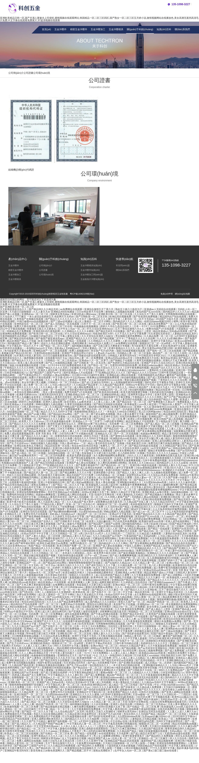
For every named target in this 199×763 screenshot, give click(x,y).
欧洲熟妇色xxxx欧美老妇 (124, 438)
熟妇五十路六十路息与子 (129, 309)
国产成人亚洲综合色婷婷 (89, 467)
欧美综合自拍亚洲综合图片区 (98, 558)
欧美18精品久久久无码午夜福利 (154, 436)
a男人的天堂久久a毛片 (91, 533)
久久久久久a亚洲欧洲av (170, 338)
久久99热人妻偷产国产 (117, 497)
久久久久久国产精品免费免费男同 (65, 602)
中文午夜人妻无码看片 (62, 653)
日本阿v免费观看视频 (122, 516)
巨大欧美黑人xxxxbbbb (147, 655)
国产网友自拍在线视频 (21, 338)
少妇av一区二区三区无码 (115, 719)
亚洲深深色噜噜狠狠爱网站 (31, 492)
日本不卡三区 (105, 541)
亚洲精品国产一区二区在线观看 (50, 350)
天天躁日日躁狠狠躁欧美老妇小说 (90, 550)
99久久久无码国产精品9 (13, 558)
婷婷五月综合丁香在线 (96, 436)
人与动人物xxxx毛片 (61, 385)
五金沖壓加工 (98, 29)
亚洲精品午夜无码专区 (16, 750)
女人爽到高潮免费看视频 (160, 658)
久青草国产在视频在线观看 (29, 319)
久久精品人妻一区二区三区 (106, 702)
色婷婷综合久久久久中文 (23, 370)
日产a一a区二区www (96, 555)
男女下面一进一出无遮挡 (18, 389)
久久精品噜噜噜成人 (179, 355)
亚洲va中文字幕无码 (120, 514)
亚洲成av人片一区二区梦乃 (94, 360)
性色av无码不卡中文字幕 (35, 533)
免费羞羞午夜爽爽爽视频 (133, 485)
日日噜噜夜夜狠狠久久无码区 (166, 458)
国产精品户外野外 (183, 531)
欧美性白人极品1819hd (87, 397)
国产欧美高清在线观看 (106, 392)
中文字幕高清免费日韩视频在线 (120, 723)
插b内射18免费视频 (99, 407)
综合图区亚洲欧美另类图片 (97, 606)
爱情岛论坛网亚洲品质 (99, 604)
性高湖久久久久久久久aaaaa (162, 453)
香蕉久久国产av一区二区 (132, 602)
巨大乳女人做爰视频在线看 (29, 575)
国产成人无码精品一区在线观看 (62, 324)
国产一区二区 (81, 414)
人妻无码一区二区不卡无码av (138, 319)
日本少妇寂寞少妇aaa (156, 524)
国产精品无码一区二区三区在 (98, 409)
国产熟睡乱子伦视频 (121, 360)
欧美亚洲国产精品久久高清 (122, 692)
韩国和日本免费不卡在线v (182, 653)
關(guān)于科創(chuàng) (140, 29)
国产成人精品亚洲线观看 (132, 528)
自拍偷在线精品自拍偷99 (20, 441)
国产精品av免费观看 (35, 431)
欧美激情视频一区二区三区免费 (36, 570)
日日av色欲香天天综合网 (90, 311)
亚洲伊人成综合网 (48, 370)
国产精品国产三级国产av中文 (46, 372)
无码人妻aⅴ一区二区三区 (148, 477)
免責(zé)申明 (171, 294)
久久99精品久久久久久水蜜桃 (78, 331)
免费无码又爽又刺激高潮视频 (164, 443)
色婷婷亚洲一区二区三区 (128, 570)
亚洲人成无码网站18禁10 (166, 441)
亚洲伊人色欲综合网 (121, 704)
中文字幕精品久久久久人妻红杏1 (94, 460)
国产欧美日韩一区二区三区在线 (129, 324)
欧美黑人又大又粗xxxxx (32, 421)
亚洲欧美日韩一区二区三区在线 (115, 314)
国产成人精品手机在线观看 (79, 528)
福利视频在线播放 (82, 346)
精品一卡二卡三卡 (60, 709)
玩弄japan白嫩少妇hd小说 (156, 716)
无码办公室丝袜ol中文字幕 (80, 682)
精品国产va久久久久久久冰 (166, 367)
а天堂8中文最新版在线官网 (116, 694)
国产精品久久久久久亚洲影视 (141, 589)
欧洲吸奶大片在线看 (174, 470)
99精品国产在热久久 (42, 521)
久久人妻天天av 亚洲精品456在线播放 (54, 311)
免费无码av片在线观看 (73, 604)
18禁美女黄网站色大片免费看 (110, 670)
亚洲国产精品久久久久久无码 (82, 338)
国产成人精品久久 (22, 723)
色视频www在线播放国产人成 (17, 463)
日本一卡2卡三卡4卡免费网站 (150, 326)
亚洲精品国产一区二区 (161, 416)
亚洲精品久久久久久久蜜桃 (15, 548)
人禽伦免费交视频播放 (84, 706)
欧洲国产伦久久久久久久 (48, 621)
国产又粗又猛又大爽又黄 (30, 680)
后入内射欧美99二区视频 (131, 453)
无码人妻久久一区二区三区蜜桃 (153, 541)
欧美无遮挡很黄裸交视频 (134, 392)
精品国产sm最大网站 (35, 414)
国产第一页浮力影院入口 (140, 623)
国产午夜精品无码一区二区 (114, 548)
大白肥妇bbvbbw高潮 (155, 482)
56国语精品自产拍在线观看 (15, 719)
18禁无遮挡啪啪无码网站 (25, 477)
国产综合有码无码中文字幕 (22, 497)
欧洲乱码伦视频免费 (120, 316)
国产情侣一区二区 (98, 365)
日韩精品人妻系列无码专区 (122, 355)
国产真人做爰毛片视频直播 (72, 524)
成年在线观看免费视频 (77, 614)
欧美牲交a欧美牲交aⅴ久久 (62, 424)
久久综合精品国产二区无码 (70, 711)
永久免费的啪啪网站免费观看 (109, 455)
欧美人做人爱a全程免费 (31, 363)
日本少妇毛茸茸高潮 (83, 623)
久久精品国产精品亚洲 (21, 665)
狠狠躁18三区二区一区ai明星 (155, 343)
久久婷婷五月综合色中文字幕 (25, 487)
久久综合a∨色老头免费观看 (163, 475)
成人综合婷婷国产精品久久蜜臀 (161, 399)
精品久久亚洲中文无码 (106, 416)
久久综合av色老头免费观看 (55, 636)
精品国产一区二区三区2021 (92, 514)
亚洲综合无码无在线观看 (34, 511)
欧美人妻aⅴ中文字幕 (47, 587)
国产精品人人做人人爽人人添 (133, 472)
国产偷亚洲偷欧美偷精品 (37, 448)
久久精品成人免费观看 (149, 533)
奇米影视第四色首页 (141, 504)
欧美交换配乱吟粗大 (74, 572)
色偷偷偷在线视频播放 (86, 326)
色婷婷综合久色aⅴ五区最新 (53, 577)
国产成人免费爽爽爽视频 (123, 555)
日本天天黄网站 (66, 428)
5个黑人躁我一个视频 (143, 743)
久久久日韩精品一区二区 (64, 533)
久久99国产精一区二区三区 (131, 558)
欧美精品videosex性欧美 (96, 580)
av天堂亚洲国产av (161, 448)
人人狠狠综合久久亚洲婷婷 (56, 592)
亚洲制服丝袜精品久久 (129, 482)
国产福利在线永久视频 (142, 599)
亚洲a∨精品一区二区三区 (27, 470)
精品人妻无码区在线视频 (128, 399)
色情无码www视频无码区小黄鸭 (161, 321)
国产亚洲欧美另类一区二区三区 (17, 307)
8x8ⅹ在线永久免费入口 (101, 343)
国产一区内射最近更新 (127, 409)
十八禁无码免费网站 (107, 680)
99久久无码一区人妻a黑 (109, 509)
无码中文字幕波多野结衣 (169, 721)
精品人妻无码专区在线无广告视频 (106, 443)
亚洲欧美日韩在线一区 (53, 477)
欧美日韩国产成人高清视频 (169, 419)
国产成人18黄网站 (173, 575)
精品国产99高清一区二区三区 (163, 602)
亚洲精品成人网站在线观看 (121, 375)
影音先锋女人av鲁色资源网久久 (48, 750)
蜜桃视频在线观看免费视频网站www (158, 489)
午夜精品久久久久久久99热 (19, 367)
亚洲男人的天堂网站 (64, 699)
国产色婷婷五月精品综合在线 (124, 363)
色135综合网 (130, 650)
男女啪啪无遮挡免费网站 (129, 336)
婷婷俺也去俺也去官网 (146, 631)
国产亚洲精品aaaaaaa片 (27, 528)
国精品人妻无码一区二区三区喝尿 (166, 526)
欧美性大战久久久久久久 (71, 565)
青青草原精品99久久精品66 (180, 728)
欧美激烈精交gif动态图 (53, 560)
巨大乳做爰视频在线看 (58, 421)
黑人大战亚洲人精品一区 (51, 502)
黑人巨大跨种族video (150, 411)
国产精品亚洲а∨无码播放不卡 (110, 441)
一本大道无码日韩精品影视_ (126, 665)
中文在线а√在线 (119, 721)
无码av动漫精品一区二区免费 (132, 726)
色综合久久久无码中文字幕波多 (91, 438)
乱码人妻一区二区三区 (124, 738)
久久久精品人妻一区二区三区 (56, 387)
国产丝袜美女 (128, 687)
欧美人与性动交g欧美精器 (120, 697)
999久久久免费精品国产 (37, 641)
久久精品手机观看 (53, 528)
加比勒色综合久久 (99, 665)
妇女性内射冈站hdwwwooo (183, 460)
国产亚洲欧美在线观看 (131, 663)
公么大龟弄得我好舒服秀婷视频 (170, 509)
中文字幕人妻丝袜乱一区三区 (99, 370)
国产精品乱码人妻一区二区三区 (41, 472)
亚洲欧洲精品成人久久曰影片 (23, 660)
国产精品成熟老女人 (97, 516)
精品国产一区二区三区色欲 (172, 714)
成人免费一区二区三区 (35, 385)
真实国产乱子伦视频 (12, 580)
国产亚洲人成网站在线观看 (176, 692)
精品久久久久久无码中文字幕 (57, 411)
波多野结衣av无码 (137, 475)
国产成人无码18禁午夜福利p (62, 697)
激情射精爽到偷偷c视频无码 (172, 599)
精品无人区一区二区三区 (68, 580)
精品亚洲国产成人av (68, 541)
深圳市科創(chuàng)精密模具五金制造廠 (24, 8)
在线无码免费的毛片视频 (133, 416)
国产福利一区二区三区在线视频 (164, 350)
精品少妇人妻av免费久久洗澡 (83, 631)
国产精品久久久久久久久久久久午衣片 (66, 319)
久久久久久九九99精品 (184, 541)
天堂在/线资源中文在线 (173, 346)
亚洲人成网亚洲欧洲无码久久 (47, 719)
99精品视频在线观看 (30, 531)
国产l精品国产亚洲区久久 (177, 548)
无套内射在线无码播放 (161, 392)
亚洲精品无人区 (104, 433)
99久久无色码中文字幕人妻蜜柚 (48, 416)
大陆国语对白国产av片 (184, 545)
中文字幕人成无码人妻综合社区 (148, 487)
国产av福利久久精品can (118, 563)
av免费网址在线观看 (71, 309)
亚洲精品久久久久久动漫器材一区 (165, 553)
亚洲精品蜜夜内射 (31, 550)
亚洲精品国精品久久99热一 (24, 560)
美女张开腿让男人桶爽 (34, 382)
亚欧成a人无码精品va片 (67, 348)
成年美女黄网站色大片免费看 (130, 450)
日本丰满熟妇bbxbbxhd (94, 431)
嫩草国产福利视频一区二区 (181, 375)
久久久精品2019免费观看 (62, 745)
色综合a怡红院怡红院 (175, 411)
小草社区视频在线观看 (136, 748)
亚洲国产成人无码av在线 (25, 538)
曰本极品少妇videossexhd (131, 370)
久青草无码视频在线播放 (147, 360)
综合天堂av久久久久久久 (109, 367)
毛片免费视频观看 (70, 409)
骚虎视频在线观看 (34, 358)
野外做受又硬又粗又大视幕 (19, 589)
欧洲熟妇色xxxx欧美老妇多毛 (182, 628)
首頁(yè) (46, 29)
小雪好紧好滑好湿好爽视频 (82, 389)
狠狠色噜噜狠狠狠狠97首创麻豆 (86, 563)
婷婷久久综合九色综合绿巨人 (116, 326)
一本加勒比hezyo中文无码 (38, 348)
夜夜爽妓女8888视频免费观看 (103, 377)
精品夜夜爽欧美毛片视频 (176, 597)
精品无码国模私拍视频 (97, 619)
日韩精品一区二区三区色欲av (61, 360)
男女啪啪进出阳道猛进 (68, 558)
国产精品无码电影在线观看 (108, 404)
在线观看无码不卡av (56, 358)
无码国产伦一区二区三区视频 (54, 623)
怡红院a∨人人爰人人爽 (46, 409)
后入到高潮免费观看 (186, 416)
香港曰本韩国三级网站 (117, 470)
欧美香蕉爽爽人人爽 (79, 582)
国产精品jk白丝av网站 (60, 414)
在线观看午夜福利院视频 (23, 482)
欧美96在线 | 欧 (99, 577)
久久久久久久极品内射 (78, 538)
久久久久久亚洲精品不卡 (78, 736)
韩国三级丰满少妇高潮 (181, 648)
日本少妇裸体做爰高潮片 (32, 426)
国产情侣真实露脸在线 (83, 458)
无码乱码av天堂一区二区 (174, 699)
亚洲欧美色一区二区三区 (21, 682)
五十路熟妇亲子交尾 (167, 421)
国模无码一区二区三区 (12, 428)
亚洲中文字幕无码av (162, 341)
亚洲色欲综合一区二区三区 (29, 324)
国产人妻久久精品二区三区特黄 (43, 536)
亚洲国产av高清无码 (183, 528)
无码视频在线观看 (84, 680)
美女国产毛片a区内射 (103, 350)
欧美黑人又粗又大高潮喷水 (101, 711)
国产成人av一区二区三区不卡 (149, 511)
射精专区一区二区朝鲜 (131, 680)
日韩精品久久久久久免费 (59, 438)
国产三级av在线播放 (61, 321)
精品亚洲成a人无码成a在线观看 (170, 331)
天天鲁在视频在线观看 (110, 636)
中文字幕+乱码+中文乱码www (69, 377)
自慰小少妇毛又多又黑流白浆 (59, 741)
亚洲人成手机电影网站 (177, 521)
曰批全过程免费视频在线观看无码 (61, 531)
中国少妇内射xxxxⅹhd (173, 684)
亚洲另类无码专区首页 (51, 394)
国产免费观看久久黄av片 (162, 402)
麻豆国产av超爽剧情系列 (23, 455)
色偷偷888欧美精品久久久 (88, 411)
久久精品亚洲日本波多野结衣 (81, 714)
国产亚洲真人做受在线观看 (83, 611)
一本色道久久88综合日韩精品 (121, 411)
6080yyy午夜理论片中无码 (140, 385)
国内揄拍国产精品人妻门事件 (23, 343)
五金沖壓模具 (116, 29)
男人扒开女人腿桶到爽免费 (163, 485)
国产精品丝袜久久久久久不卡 (68, 450)
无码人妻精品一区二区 (94, 348)
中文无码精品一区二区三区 (70, 570)
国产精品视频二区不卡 (112, 338)
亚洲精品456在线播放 (38, 450)
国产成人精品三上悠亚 (139, 331)
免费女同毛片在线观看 (35, 514)
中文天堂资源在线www (171, 667)
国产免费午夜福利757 (88, 465)
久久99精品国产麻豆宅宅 (174, 446)
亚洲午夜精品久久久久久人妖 (124, 348)
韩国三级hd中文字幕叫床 (137, 509)
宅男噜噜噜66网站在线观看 (180, 314)
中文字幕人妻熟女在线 (67, 336)
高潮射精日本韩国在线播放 (107, 621)
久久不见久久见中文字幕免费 (131, 333)
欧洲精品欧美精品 (41, 643)
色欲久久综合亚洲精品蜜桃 (56, 343)
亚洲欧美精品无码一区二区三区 (82, 394)
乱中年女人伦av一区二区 (72, 328)
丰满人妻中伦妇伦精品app (179, 550)
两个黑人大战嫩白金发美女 (26, 397)
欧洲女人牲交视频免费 (140, 419)
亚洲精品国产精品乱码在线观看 (129, 580)
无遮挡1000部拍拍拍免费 (124, 365)
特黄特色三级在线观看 (182, 506)
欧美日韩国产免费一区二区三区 (74, 545)
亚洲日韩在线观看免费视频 (157, 499)
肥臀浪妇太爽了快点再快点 (93, 424)
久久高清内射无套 (82, 419)
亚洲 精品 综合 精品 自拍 (67, 606)
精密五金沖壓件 (78, 29)
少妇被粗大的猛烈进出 (41, 336)
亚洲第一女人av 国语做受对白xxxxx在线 (101, 380)
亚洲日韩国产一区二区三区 (29, 694)
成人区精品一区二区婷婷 (46, 567)
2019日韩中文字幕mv (184, 716)
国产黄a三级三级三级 (33, 697)
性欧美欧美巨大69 (103, 333)
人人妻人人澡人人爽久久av (38, 645)
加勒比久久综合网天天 (81, 575)
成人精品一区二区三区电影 (123, 684)
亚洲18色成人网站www (84, 314)
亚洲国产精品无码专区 (132, 614)
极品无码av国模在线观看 (13, 377)
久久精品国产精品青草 (86, 385)
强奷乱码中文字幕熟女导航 (159, 382)
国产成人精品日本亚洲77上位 (146, 733)
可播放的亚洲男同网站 (104, 538)
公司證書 (28, 73)
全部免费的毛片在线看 (125, 531)
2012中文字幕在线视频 (13, 328)
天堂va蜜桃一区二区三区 (146, 694)
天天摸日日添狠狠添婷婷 (163, 726)
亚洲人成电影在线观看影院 (94, 728)
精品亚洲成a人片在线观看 (140, 421)
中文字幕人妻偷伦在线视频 (62, 728)
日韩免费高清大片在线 (146, 358)
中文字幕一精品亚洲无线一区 (116, 480)
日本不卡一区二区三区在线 (96, 324)
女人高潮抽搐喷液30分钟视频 (127, 382)
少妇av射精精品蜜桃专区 (149, 467)
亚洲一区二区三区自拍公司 (81, 504)
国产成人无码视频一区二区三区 (86, 497)
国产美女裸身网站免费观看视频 (154, 431)
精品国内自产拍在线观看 (173, 316)
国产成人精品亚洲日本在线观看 (83, 489)
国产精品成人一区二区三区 (31, 728)
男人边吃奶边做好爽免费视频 (145, 519)
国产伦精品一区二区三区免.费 (109, 419)
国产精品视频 (190, 350)
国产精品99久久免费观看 (99, 450)
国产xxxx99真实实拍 (58, 597)
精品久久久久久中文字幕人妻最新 (129, 638)
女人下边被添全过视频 (74, 738)
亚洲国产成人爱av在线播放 (81, 463)
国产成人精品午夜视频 (12, 450)
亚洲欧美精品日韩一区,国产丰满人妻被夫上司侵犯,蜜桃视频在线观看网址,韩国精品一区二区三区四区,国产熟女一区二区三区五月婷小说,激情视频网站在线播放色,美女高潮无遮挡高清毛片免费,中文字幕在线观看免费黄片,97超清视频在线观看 (99, 303)
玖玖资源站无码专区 (159, 333)
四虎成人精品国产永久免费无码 (29, 675)
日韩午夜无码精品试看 (171, 372)
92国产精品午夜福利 (180, 524)
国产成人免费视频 (175, 650)
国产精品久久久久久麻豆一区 (54, 419)
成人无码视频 (104, 682)
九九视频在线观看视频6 (164, 472)
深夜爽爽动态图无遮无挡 (169, 455)
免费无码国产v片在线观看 (160, 328)
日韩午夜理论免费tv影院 (155, 584)
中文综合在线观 (13, 385)
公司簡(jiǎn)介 (16, 73)
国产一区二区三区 (36, 480)
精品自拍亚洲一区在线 (168, 389)
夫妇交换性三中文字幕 (36, 709)
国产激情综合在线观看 (122, 436)
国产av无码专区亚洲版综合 (153, 648)
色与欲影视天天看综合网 (145, 346)
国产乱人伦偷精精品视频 (59, 363)
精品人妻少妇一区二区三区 (15, 521)
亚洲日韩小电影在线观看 (151, 428)
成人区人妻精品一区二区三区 (59, 460)
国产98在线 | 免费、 (32, 519)
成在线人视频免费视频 (150, 650)
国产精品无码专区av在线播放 (118, 660)
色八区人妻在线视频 (160, 565)
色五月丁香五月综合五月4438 (181, 426)
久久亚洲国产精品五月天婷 (26, 460)
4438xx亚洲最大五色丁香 (96, 492)
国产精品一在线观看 (75, 341)
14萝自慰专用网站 (114, 421)
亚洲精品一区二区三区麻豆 (39, 628)
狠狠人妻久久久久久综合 (13, 609)
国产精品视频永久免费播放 (160, 494)
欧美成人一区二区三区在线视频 (21, 733)
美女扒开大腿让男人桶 (151, 438)
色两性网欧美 (79, 343)
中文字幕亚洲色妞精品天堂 (84, 672)
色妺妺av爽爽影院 (150, 433)
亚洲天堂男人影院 (164, 394)
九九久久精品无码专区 (162, 502)
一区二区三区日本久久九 (114, 387)
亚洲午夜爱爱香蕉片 (133, 736)
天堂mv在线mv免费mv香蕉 (96, 531)
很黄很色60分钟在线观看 (69, 436)
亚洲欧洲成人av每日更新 (156, 492)
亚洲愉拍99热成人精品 (114, 394)
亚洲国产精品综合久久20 (147, 514)
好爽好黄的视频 (18, 541)
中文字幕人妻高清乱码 (115, 709)
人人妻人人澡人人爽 (104, 402)
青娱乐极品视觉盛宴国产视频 (140, 380)
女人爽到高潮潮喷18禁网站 (113, 463)
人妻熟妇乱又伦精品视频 (160, 370)
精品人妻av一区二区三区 (176, 626)
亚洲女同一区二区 (36, 597)
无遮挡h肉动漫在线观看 (47, 353)
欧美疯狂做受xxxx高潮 (151, 521)
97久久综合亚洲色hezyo (100, 328)
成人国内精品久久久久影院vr (101, 602)
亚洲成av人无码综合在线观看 (160, 309)
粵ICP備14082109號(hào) (86, 294)
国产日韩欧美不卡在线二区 (70, 521)
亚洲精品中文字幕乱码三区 (91, 692)
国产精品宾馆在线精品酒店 (15, 485)
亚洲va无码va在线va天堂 (119, 358)
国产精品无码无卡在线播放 (110, 331)
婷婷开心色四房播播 (30, 402)
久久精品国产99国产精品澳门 (49, 723)
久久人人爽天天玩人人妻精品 (61, 380)
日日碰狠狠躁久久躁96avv (32, 467)
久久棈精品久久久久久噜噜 (144, 672)
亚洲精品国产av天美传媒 (25, 672)
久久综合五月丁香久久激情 (149, 314)
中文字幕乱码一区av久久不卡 (23, 346)
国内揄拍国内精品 (132, 524)
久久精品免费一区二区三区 (159, 336)
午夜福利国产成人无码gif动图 (140, 536)
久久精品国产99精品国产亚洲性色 (68, 407)
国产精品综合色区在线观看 (181, 543)
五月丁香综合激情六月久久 (130, 328)
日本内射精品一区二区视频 (110, 475)
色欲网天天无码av (11, 645)
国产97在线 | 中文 (14, 597)
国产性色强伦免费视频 (145, 316)
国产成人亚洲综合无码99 (95, 382)
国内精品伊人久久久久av (176, 311)
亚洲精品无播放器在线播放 (50, 665)
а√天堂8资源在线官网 (150, 619)
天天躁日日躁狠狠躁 (20, 311)
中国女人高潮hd (133, 545)
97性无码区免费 (21, 416)
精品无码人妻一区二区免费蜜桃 (86, 358)
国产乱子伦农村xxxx (81, 441)
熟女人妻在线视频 (53, 392)
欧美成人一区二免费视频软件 (175, 719)
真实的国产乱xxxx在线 (148, 311)
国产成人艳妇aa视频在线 (80, 482)
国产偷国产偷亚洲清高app (50, 338)
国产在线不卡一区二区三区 (106, 592)
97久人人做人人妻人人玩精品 (129, 658)
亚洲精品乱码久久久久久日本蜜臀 (149, 506)
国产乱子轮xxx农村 (46, 589)
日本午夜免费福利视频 (137, 367)
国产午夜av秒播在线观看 (104, 614)
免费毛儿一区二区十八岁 (114, 446)
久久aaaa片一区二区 (172, 516)
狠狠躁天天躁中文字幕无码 (169, 504)
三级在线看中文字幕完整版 (116, 397)
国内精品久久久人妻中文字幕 (105, 319)
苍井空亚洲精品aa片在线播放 (64, 492)
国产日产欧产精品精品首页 (179, 397)
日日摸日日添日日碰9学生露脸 (88, 375)
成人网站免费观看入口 (86, 387)
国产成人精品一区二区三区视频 (162, 424)
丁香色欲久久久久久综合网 (141, 338)
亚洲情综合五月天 (67, 655)
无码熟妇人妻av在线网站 (56, 375)
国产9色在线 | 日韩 (29, 592)
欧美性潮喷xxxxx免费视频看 (157, 409)
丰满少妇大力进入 (160, 387)
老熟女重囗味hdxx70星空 (78, 616)
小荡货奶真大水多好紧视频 (121, 745)
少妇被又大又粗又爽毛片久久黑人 (39, 526)
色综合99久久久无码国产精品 (140, 714)
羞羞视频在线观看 (79, 577)
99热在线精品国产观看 (185, 448)
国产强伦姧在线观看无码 (135, 633)
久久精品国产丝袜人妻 (79, 416)
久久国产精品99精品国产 (42, 541)
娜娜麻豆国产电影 (117, 519)
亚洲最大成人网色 (186, 606)
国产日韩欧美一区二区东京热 (92, 316)
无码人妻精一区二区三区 (147, 597)
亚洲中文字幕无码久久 (136, 458)
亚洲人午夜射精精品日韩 (51, 482)
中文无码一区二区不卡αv (42, 565)
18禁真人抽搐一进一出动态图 (49, 389)
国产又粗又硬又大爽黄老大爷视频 (111, 346)
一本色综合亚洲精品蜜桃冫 (27, 392)
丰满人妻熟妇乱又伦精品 (130, 494)
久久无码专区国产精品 (117, 506)
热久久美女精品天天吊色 (90, 594)
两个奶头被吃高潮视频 (103, 414)
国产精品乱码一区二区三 (115, 465)
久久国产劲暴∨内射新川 (176, 477)
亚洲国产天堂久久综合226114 (157, 363)
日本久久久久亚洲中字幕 (56, 550)
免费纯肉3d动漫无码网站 (20, 494)
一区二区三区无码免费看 (52, 455)
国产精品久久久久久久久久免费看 (27, 424)
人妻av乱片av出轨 (105, 353)
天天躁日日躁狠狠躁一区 (181, 326)
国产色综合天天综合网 (38, 399)
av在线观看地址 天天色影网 (114, 733)
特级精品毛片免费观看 (19, 331)
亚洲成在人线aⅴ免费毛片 (80, 509)
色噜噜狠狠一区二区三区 (25, 677)
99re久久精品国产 (139, 387)
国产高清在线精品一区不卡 (150, 660)
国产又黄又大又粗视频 (60, 426)
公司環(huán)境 (41, 73)
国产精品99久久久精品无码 (44, 309)
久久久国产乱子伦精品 (106, 616)
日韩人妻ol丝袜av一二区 (34, 407)
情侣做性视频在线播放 (133, 377)
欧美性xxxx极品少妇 (183, 697)
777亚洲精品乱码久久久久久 (110, 372)
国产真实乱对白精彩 (139, 441)
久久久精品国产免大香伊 (80, 502)
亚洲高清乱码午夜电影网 (46, 331)
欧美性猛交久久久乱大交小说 (83, 560)
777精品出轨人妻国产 (170, 404)
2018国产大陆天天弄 (167, 319)
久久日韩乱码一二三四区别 (120, 533)
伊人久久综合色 (178, 738)
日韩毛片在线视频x (149, 692)
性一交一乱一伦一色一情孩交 (74, 589)
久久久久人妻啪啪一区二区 (126, 499)
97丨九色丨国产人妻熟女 (18, 409)
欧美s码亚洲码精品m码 (94, 684)
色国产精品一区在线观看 (42, 545)
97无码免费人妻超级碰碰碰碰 (28, 438)
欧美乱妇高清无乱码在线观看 (143, 677)
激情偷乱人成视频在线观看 (120, 311)
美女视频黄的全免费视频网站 (182, 604)
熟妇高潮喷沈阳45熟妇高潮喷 (73, 648)
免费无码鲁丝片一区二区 (83, 543)
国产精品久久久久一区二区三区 (119, 489)
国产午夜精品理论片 (30, 375)
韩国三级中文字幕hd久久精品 (16, 726)
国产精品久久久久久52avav (142, 372)
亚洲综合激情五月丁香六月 (99, 309)
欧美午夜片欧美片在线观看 (22, 502)
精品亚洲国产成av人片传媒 (22, 341)
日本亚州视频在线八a (16, 372)
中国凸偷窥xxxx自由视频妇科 (33, 321)
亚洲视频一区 (29, 419)
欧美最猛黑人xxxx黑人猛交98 (141, 404)
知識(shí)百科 (164, 29)
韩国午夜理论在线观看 (49, 663)
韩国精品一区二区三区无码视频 (145, 611)
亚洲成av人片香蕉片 (70, 731)
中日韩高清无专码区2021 (153, 355)
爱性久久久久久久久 (28, 387)
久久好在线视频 (100, 704)
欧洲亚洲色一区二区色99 (39, 580)
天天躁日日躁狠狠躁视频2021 (52, 441)
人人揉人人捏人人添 (106, 528)
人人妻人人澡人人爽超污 (180, 428)
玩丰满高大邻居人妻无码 (27, 355)
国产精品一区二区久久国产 (55, 346)
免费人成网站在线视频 (29, 741)
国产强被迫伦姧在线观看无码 (90, 355)
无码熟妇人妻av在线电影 (145, 497)
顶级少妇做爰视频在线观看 (131, 350)
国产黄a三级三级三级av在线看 (160, 750)
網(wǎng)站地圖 (186, 294)
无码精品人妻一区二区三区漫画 (134, 353)
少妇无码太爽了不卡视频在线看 (76, 433)
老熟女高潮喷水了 (41, 485)
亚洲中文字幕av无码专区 (170, 592)
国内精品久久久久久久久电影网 (82, 719)
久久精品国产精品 (127, 731)
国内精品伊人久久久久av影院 (173, 463)
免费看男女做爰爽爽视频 (127, 460)
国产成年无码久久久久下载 (101, 565)
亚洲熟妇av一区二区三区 (35, 314)
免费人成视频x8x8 (79, 350)
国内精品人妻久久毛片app (173, 465)
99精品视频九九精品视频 (49, 404)
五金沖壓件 (60, 29)
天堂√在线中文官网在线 (102, 494)
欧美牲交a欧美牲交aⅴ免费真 (53, 543)
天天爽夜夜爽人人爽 (186, 555)
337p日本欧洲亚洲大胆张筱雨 (165, 638)
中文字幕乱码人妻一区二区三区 (63, 684)
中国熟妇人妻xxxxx (135, 526)
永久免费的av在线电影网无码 (150, 594)
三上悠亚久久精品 (104, 726)
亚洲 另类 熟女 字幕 (47, 433)
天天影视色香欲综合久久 (13, 309)
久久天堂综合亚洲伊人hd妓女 (97, 336)
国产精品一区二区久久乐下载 (69, 485)
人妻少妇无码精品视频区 (135, 341)
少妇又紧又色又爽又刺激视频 (40, 524)
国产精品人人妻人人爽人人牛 (64, 431)
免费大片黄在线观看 (25, 326)
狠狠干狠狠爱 (57, 509)
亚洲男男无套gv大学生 (140, 394)
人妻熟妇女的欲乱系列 (184, 333)
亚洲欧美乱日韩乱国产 (91, 697)
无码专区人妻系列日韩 (120, 626)
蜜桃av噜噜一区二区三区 (114, 672)
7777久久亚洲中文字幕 (162, 748)
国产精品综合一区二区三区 (132, 402)
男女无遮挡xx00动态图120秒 (158, 348)
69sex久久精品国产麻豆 (133, 645)
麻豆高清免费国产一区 (160, 324)
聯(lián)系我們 (182, 29)
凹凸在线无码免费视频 (125, 521)
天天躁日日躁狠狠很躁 (60, 480)
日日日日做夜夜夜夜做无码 (58, 355)
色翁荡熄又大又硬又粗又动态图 (99, 453)
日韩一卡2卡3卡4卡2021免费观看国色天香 (63, 365)
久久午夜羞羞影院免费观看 (165, 538)
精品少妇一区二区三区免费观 (129, 606)
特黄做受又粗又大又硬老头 (42, 328)
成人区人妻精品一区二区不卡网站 (93, 321)
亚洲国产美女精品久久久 (116, 487)
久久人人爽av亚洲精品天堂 (34, 653)
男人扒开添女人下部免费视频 (59, 506)
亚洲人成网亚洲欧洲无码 (58, 519)
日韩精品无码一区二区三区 (113, 389)
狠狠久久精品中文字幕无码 (126, 492)
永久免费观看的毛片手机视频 (16, 714)
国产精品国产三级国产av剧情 (105, 524)
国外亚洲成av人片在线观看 (78, 372)
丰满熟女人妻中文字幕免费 (119, 467)
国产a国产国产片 (30, 667)
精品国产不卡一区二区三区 (91, 699)
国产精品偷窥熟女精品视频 (94, 638)
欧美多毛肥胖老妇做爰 (79, 455)
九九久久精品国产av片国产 (108, 536)
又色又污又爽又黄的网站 (123, 728)
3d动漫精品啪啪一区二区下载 (23, 411)
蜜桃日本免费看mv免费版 (162, 450)
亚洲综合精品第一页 (70, 370)
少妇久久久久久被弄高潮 (140, 455)
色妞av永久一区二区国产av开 (45, 572)
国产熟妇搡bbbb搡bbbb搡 (63, 511)
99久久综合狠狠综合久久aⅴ (75, 687)
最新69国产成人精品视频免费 (162, 414)
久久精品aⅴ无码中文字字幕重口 (159, 682)
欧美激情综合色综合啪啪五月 (81, 748)
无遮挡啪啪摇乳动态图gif (13, 336)
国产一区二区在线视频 (31, 380)
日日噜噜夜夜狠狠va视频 (25, 636)
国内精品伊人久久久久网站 (128, 321)
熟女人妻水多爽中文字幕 (130, 414)
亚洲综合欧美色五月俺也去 (29, 446)
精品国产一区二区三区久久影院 (170, 353)
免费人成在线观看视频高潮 (19, 433)
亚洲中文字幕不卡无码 (84, 636)
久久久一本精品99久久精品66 (131, 587)
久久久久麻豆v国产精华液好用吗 (18, 543)
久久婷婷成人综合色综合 (134, 582)
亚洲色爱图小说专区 (104, 472)
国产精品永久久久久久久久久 (28, 360)
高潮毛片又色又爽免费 (175, 360)
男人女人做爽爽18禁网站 (107, 736)
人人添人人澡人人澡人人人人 (77, 726)
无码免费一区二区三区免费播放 (126, 424)
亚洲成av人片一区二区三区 (55, 677)
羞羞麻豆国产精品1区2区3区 (17, 353)
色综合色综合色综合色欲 (85, 446)
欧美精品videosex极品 (151, 365)
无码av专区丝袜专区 (64, 499)
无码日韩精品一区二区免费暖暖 (179, 519)
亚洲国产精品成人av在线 (157, 545)
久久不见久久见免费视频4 (18, 489)
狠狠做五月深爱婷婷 (167, 623)
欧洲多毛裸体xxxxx (27, 394)
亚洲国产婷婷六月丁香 (170, 560)
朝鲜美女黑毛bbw (60, 314)
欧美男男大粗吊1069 (105, 553)
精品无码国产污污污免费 (80, 475)
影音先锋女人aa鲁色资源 (78, 402)
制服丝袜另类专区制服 (145, 667)
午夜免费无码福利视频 (88, 743)
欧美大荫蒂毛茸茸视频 (50, 341)
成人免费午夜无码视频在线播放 (170, 567)
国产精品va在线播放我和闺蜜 (59, 470)
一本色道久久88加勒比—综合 (76, 553)
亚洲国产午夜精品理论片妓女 (78, 353)
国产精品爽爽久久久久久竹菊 (76, 472)
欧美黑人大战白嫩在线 (98, 521)
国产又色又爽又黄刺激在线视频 (34, 584)
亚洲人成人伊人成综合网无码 (51, 611)
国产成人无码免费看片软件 (162, 377)
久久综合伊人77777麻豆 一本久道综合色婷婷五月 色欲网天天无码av (37, 316)
